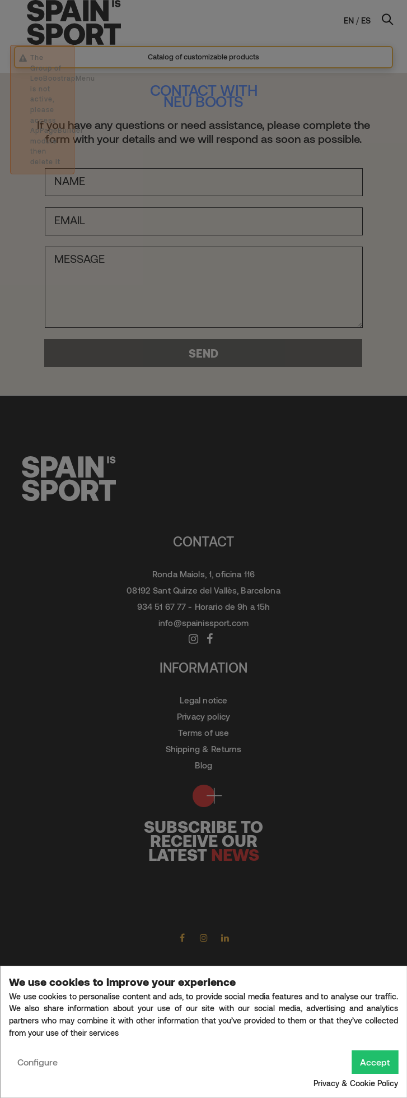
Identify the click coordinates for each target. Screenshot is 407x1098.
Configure (37, 1062)
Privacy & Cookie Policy (356, 1083)
